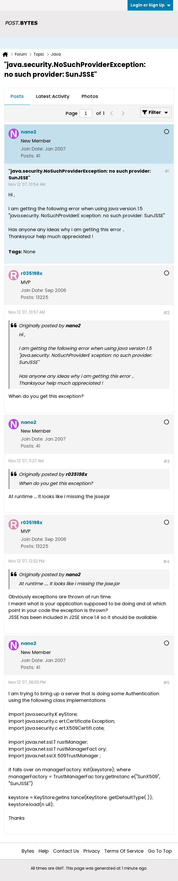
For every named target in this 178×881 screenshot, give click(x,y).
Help (44, 851)
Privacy (91, 851)
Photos (90, 96)
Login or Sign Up (150, 5)
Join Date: (32, 149)
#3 (166, 461)
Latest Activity (52, 96)
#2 (166, 312)
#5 (166, 682)
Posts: (28, 156)
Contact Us (66, 851)
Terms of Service (123, 851)
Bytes (28, 851)
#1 (167, 171)
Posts (17, 96)
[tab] (17, 96)
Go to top (160, 851)
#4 (166, 561)
